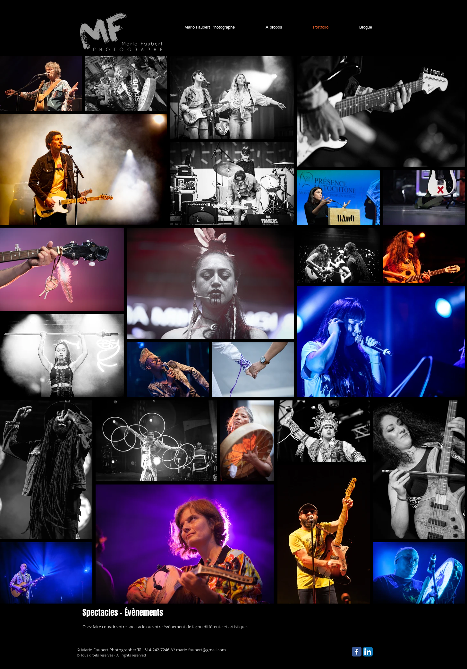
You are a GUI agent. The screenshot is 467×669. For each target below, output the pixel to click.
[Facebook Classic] (356, 651)
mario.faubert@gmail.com (201, 650)
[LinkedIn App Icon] (368, 651)
